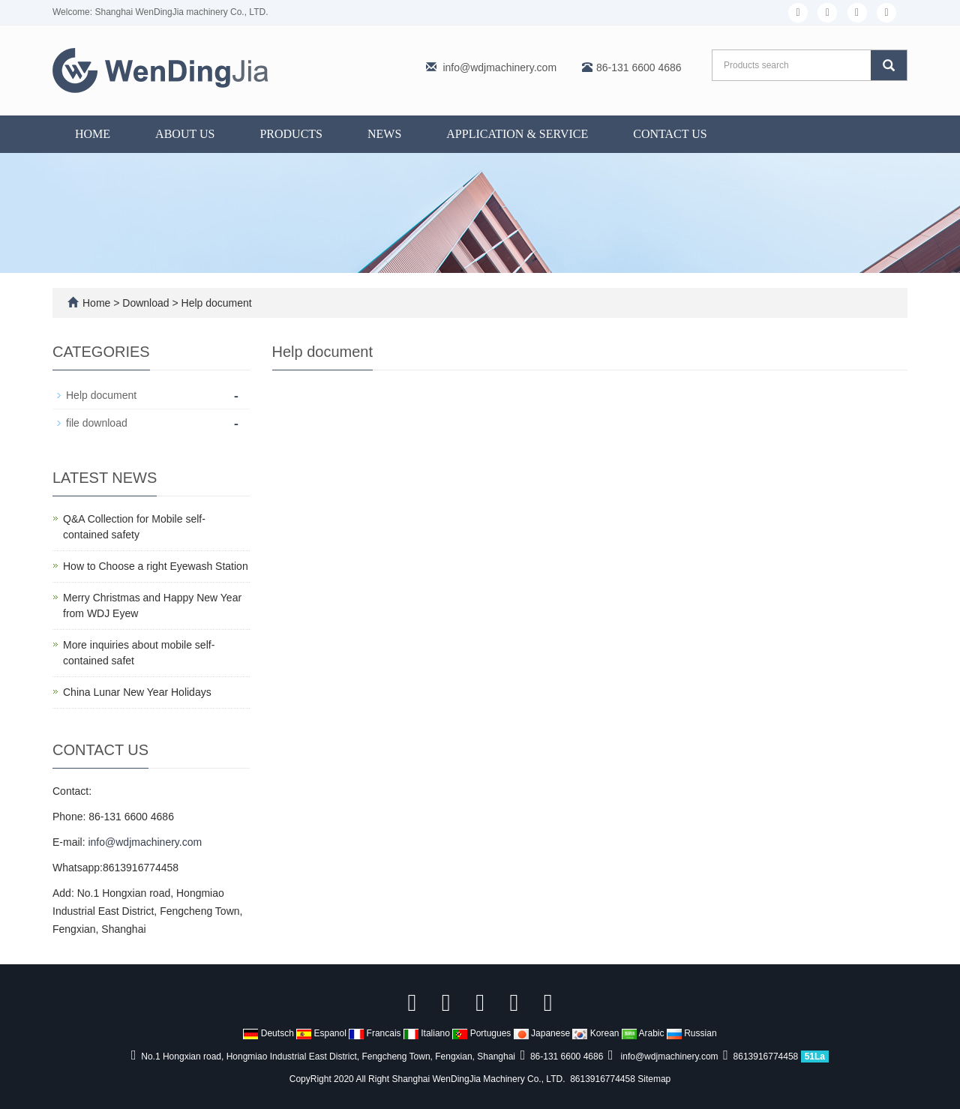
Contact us (669, 133)
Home (92, 133)
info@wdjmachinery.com (499, 67)
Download (147, 303)
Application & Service (517, 133)
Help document (215, 303)
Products (291, 133)
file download (97, 423)
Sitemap (654, 1079)
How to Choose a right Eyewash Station (155, 566)
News (384, 133)
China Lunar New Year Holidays (137, 692)
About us (184, 133)
